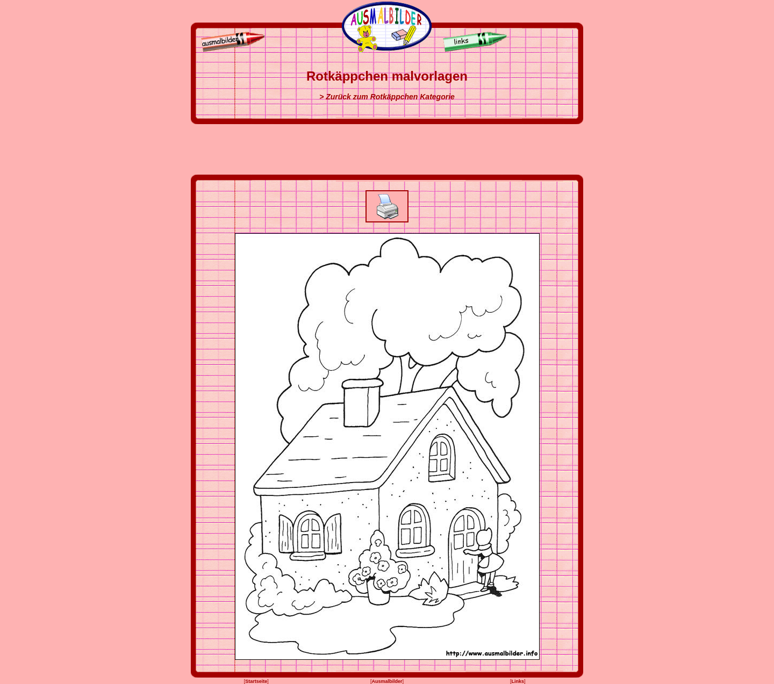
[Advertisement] (387, 149)
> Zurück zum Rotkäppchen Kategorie (387, 96)
